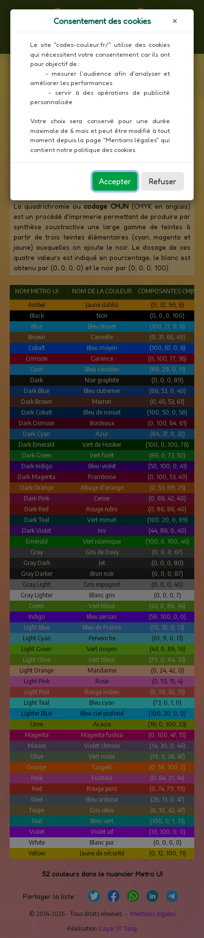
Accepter (115, 181)
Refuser (162, 181)
